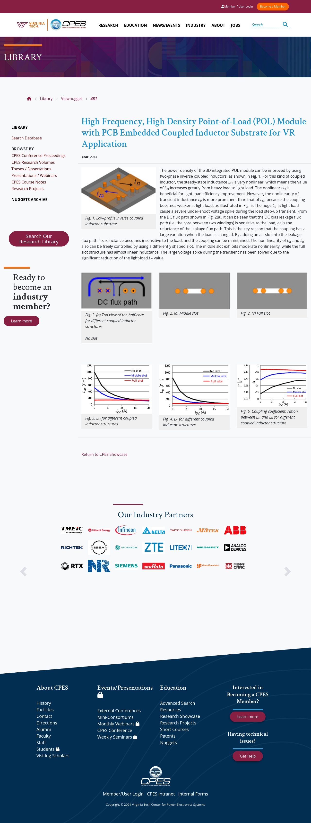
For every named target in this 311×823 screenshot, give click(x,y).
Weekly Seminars (117, 737)
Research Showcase (180, 716)
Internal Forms (193, 794)
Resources (170, 710)
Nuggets (168, 742)
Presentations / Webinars (34, 175)
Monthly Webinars (118, 724)
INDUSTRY (196, 25)
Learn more (21, 321)
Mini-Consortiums (115, 717)
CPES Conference (114, 730)
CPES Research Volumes (33, 162)
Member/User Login (123, 794)
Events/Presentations (125, 691)
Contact (44, 716)
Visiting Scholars (52, 756)
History (43, 703)
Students (48, 749)
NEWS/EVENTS (166, 25)
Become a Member (273, 6)
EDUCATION (135, 25)
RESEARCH (108, 25)
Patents (167, 736)
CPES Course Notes (28, 182)
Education (173, 688)
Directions (46, 723)
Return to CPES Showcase (104, 454)
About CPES (52, 688)
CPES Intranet (161, 794)
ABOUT (218, 25)
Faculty (43, 736)
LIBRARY (19, 127)
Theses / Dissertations (31, 169)
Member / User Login (237, 6)
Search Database (26, 138)
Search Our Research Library (39, 239)
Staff (41, 742)
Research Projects (27, 188)
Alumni (43, 729)
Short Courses (174, 729)
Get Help (248, 756)
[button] (23, 571)
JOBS (235, 25)
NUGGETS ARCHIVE (29, 199)
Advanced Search (177, 703)
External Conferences (119, 710)
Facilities (45, 710)
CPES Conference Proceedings (38, 155)
